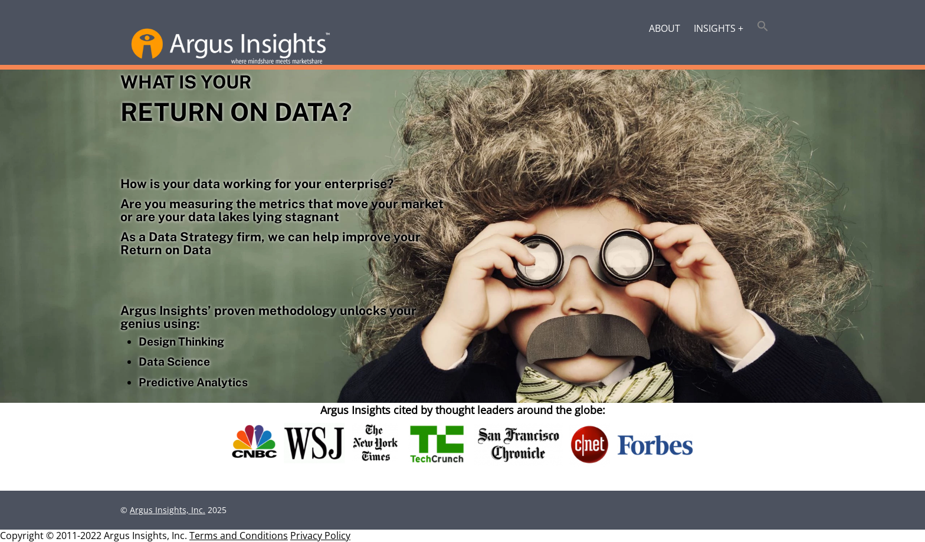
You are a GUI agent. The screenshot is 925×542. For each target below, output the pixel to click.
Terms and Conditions (238, 535)
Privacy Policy (320, 535)
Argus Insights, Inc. (167, 509)
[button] (763, 27)
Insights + (718, 28)
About (664, 28)
